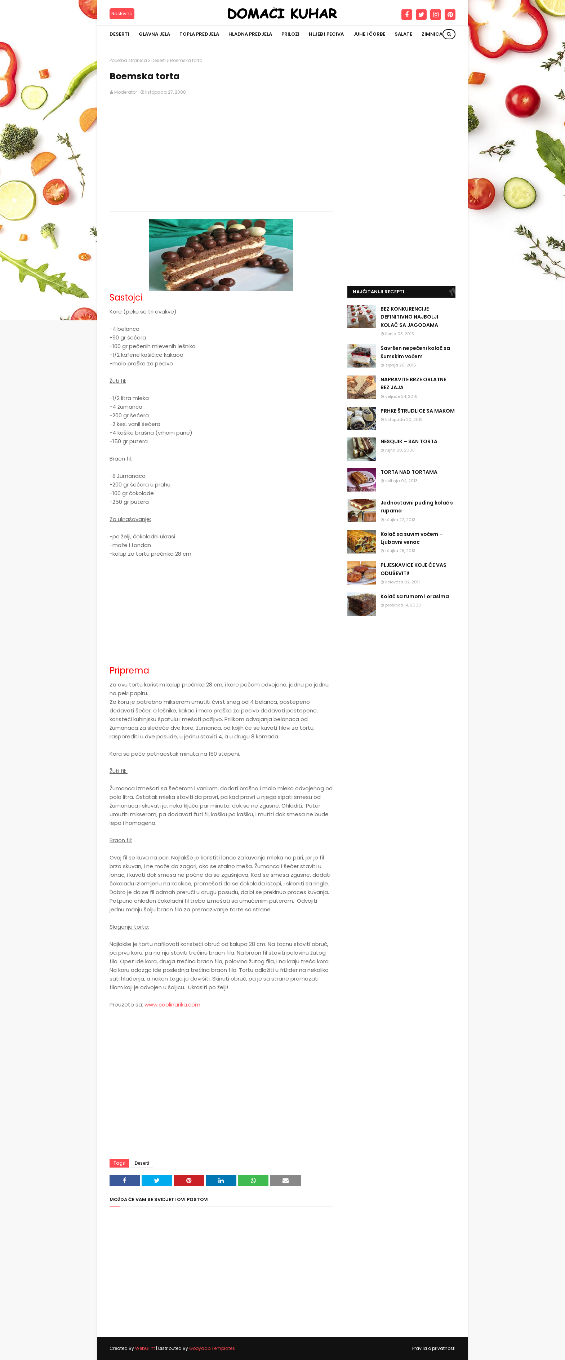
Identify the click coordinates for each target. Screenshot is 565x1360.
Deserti (158, 60)
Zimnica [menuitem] (432, 34)
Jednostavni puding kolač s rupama (417, 506)
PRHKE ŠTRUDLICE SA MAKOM (418, 410)
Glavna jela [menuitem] (154, 34)
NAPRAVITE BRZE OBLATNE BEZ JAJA (413, 383)
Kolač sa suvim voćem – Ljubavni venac (412, 538)
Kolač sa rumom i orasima (415, 596)
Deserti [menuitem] (119, 34)
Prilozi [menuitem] (290, 34)
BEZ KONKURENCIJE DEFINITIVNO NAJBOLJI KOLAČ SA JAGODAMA (409, 317)
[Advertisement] (221, 153)
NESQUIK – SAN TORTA (409, 441)
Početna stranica (128, 60)
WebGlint (145, 1348)
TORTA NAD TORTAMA (409, 472)
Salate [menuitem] (403, 34)
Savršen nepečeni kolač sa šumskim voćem (415, 352)
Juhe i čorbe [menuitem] (369, 34)
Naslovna (122, 13)
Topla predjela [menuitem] (199, 34)
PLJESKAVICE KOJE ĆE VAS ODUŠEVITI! (413, 569)
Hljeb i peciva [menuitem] (326, 34)
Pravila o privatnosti (433, 1348)
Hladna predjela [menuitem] (250, 34)
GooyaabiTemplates (212, 1348)
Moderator (125, 92)
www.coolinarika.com (172, 1004)
